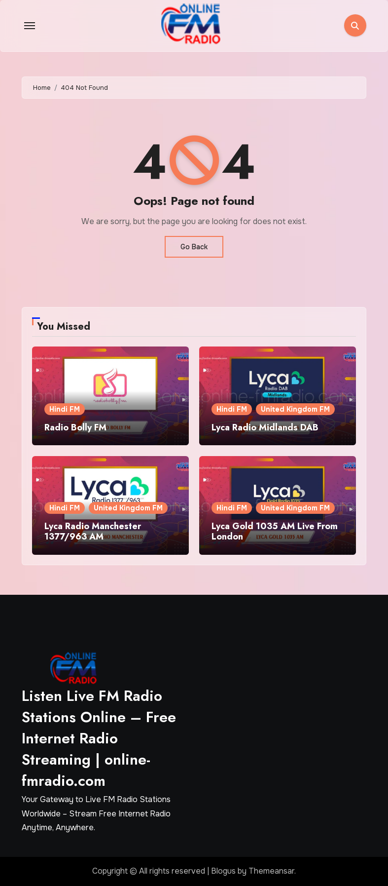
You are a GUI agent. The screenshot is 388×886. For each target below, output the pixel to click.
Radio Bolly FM (75, 427)
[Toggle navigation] (29, 26)
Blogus (223, 871)
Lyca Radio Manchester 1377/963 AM (92, 531)
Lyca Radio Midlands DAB (265, 427)
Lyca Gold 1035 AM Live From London (275, 531)
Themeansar (271, 871)
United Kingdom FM (295, 409)
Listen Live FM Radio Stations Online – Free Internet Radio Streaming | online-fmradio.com (99, 738)
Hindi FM (64, 409)
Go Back (194, 246)
